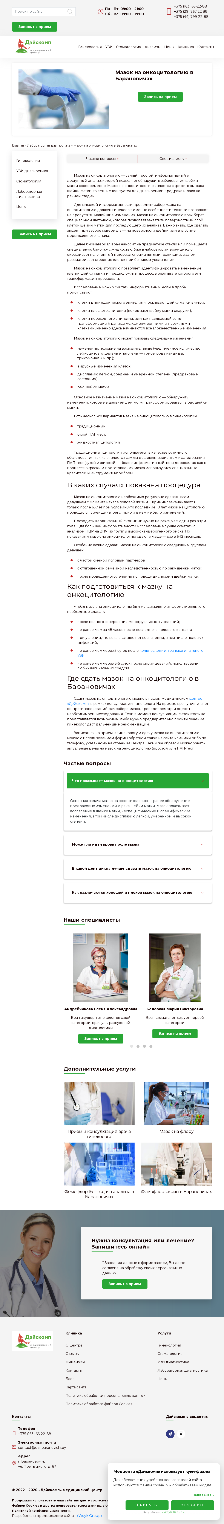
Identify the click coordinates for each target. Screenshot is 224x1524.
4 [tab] (151, 1046)
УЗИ (109, 47)
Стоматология (128, 47)
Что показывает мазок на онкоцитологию (112, 781)
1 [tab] (131, 1046)
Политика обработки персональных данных (105, 1396)
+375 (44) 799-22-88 (191, 17)
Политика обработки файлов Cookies (99, 1404)
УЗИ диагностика (32, 171)
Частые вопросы (102, 159)
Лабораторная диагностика (48, 145)
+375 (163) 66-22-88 (190, 6)
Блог (70, 1379)
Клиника (186, 47)
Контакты (205, 47)
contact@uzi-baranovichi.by (42, 1448)
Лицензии (75, 1362)
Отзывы (73, 1354)
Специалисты (173, 159)
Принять (147, 1505)
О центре (74, 1345)
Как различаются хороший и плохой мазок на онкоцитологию (132, 893)
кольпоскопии (153, 651)
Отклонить (193, 1505)
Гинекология (90, 47)
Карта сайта (76, 1387)
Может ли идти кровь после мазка (105, 844)
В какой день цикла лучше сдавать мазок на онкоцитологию (131, 868)
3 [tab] (144, 1046)
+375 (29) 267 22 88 (190, 11)
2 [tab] (138, 1046)
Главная (18, 145)
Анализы (153, 47)
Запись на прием (34, 27)
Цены (169, 47)
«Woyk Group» (89, 1516)
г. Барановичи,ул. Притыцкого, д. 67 (37, 1464)
